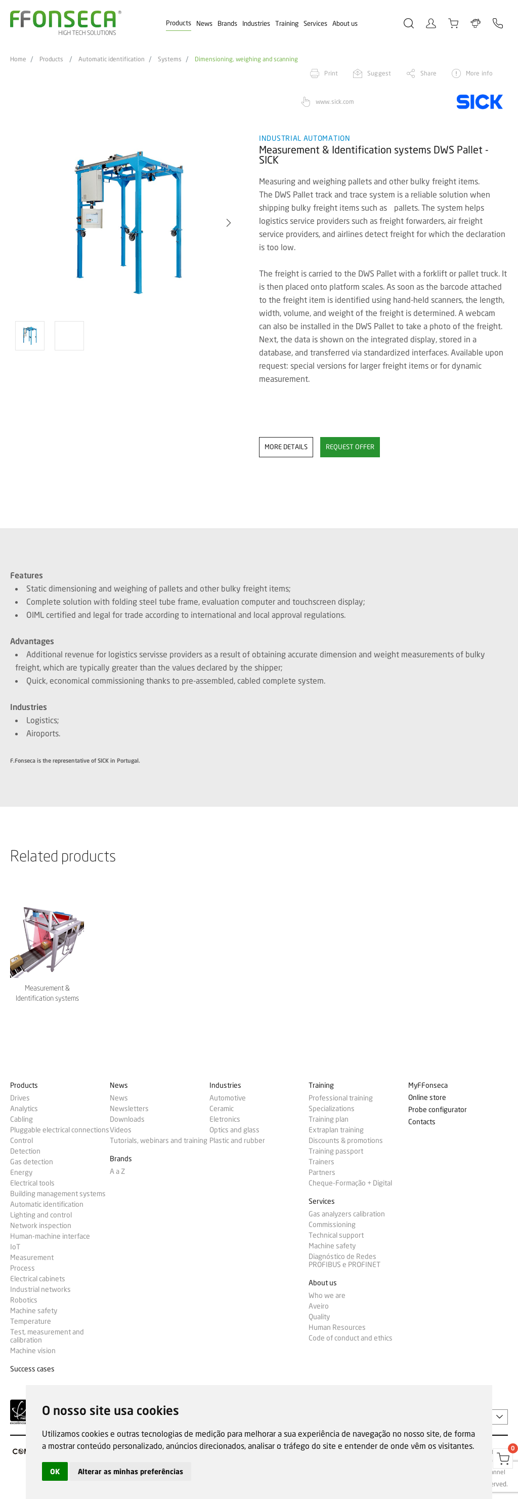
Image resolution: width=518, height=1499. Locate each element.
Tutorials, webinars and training (158, 1140)
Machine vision (33, 1351)
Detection (25, 1151)
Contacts (422, 1122)
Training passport (336, 1151)
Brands (227, 23)
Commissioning (332, 1224)
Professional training (341, 1098)
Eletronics (224, 1119)
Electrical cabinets (37, 1279)
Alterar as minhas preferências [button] (130, 1471)
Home (18, 59)
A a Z (117, 1171)
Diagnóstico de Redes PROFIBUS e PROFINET (344, 1260)
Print (331, 73)
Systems (170, 59)
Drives (20, 1098)
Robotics (23, 1300)
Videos (121, 1130)
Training (286, 23)
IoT (15, 1247)
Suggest (379, 73)
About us (345, 23)
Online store (427, 1097)
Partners (322, 1172)
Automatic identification (111, 59)
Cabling (21, 1119)
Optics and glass (234, 1130)
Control (21, 1140)
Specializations (332, 1108)
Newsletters (129, 1108)
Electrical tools (32, 1183)
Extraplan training (336, 1130)
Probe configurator (437, 1110)
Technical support (336, 1235)
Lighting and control (41, 1215)
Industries (256, 23)
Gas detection (31, 1162)
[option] (128, 223)
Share (428, 73)
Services (315, 23)
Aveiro (319, 1306)
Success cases (32, 1369)
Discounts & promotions (346, 1140)
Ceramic (221, 1108)
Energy (21, 1172)
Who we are (327, 1295)
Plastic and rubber (237, 1140)
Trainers (321, 1162)
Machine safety (33, 1311)
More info (479, 73)
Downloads (127, 1119)
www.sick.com (335, 101)
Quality (319, 1317)
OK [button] (55, 1471)
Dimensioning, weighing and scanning (246, 59)
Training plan (329, 1119)
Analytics (24, 1108)
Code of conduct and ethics (351, 1338)
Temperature (30, 1321)
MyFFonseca (428, 1085)
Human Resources (337, 1327)
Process (22, 1268)
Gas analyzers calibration (347, 1214)
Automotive (227, 1098)
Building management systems (58, 1194)
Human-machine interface (50, 1236)
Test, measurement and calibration (47, 1336)
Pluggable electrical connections (59, 1130)
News (204, 23)
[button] (229, 223)
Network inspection (40, 1225)
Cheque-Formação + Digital (350, 1183)
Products (178, 23)
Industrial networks (40, 1289)
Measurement (32, 1257)
